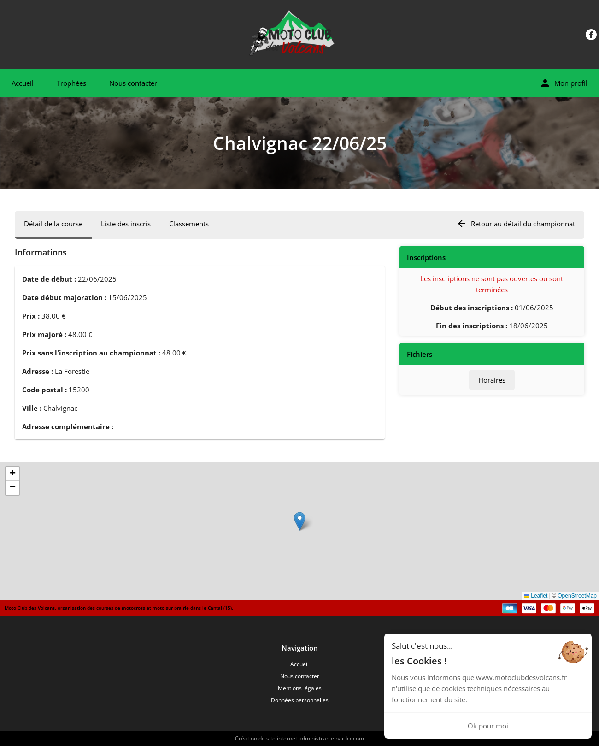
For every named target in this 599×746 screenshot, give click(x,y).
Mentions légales (300, 688)
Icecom (355, 738)
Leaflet (535, 595)
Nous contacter (133, 83)
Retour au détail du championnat (515, 223)
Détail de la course (53, 223)
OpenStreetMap (577, 595)
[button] (299, 521)
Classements (189, 223)
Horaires (491, 380)
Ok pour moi (488, 725)
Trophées (71, 83)
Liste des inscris (126, 223)
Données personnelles (300, 700)
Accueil (23, 83)
